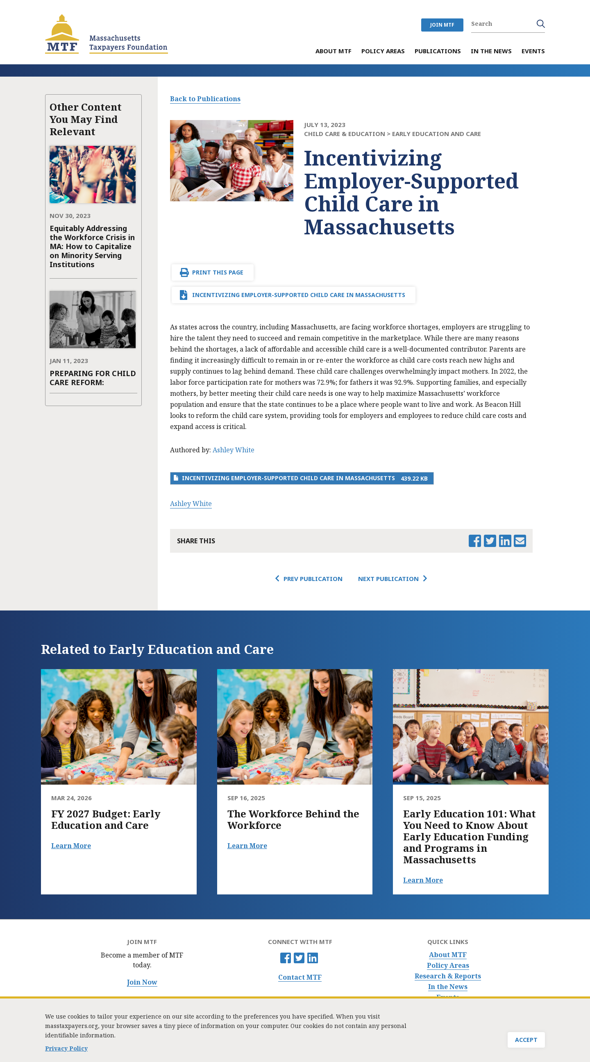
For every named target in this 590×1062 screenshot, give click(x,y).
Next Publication (388, 578)
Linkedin (312, 958)
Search (541, 23)
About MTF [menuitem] (333, 51)
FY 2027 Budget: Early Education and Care (106, 819)
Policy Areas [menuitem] (383, 51)
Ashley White (233, 449)
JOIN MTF (442, 24)
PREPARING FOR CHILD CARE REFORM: (93, 378)
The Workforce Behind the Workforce (293, 819)
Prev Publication (313, 578)
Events (447, 997)
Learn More (71, 845)
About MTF (448, 955)
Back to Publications (205, 98)
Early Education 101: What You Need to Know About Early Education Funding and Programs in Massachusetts (469, 836)
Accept (526, 1042)
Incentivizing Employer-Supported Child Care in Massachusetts (298, 295)
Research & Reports (448, 976)
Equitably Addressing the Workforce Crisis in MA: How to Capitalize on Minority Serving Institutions (92, 246)
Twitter (299, 958)
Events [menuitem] (533, 51)
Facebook (285, 958)
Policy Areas (448, 965)
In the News (447, 987)
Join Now (142, 982)
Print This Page (217, 272)
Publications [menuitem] (438, 51)
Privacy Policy (66, 1050)
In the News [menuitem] (491, 51)
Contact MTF (300, 977)
